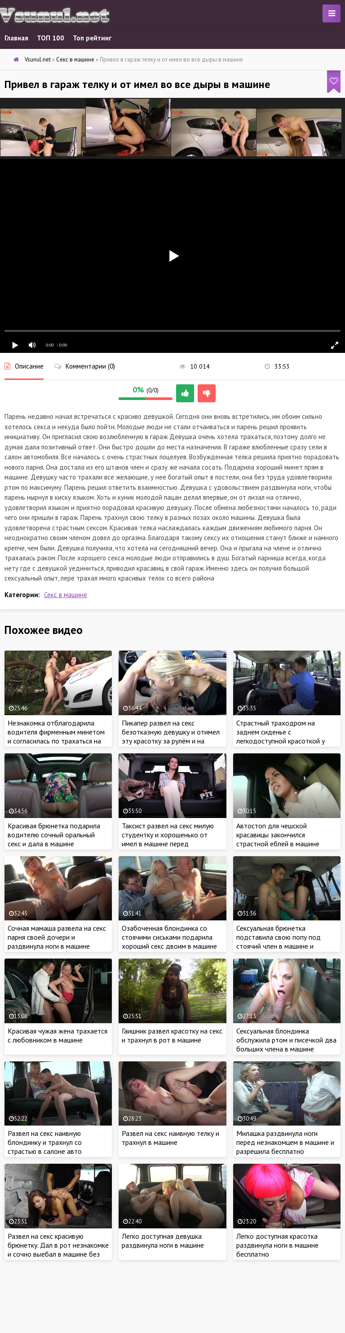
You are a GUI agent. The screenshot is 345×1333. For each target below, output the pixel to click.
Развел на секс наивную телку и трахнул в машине (170, 1138)
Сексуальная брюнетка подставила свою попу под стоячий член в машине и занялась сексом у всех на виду (284, 941)
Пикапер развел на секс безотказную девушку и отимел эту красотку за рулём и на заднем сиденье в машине (171, 736)
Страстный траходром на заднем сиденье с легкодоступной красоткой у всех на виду (280, 736)
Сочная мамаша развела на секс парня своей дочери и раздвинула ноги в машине (57, 937)
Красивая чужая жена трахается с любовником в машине (57, 1035)
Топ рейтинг (92, 38)
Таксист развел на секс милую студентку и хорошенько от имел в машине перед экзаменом (168, 839)
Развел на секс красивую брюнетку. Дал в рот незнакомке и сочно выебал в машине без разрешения (58, 1249)
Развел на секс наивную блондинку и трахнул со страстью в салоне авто (45, 1142)
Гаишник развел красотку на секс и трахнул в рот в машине (172, 1035)
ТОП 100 (50, 38)
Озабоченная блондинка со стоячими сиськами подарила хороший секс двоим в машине (169, 937)
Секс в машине (65, 594)
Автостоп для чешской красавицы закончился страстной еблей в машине (277, 834)
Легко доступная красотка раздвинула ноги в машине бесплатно (277, 1245)
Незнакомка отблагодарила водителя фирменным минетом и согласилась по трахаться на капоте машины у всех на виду (56, 736)
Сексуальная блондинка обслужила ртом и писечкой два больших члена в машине (286, 1039)
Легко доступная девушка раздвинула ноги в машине (163, 1240)
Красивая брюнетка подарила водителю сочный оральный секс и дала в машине (54, 834)
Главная (16, 38)
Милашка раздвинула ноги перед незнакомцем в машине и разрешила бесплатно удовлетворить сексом (285, 1147)
